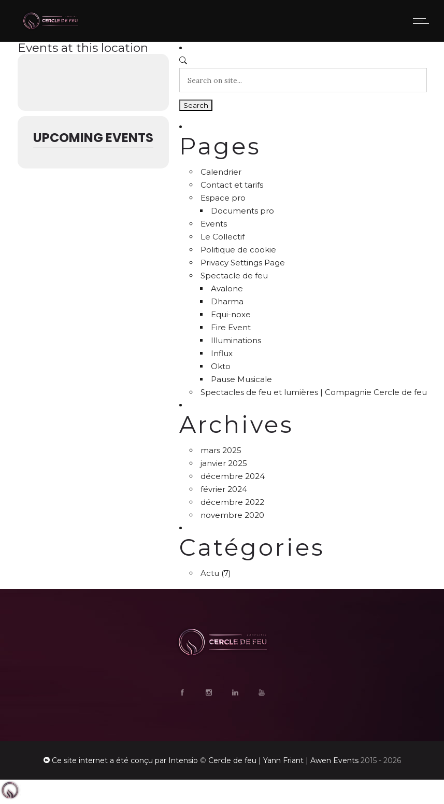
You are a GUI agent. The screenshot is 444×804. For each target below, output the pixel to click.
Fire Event (231, 327)
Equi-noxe (231, 314)
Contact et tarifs (231, 185)
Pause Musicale (241, 379)
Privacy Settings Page (242, 262)
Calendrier (220, 172)
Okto (221, 366)
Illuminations (236, 340)
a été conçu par (138, 760)
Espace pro (223, 198)
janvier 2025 (223, 463)
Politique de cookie (238, 250)
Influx (222, 353)
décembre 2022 (232, 502)
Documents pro (242, 211)
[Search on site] (303, 80)
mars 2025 (220, 450)
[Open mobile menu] (423, 20)
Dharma (227, 301)
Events (213, 224)
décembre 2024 (232, 476)
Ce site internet (80, 760)
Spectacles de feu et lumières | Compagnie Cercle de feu (313, 392)
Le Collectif (222, 237)
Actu (209, 573)
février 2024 (223, 489)
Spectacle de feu (234, 275)
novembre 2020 (232, 515)
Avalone (227, 288)
